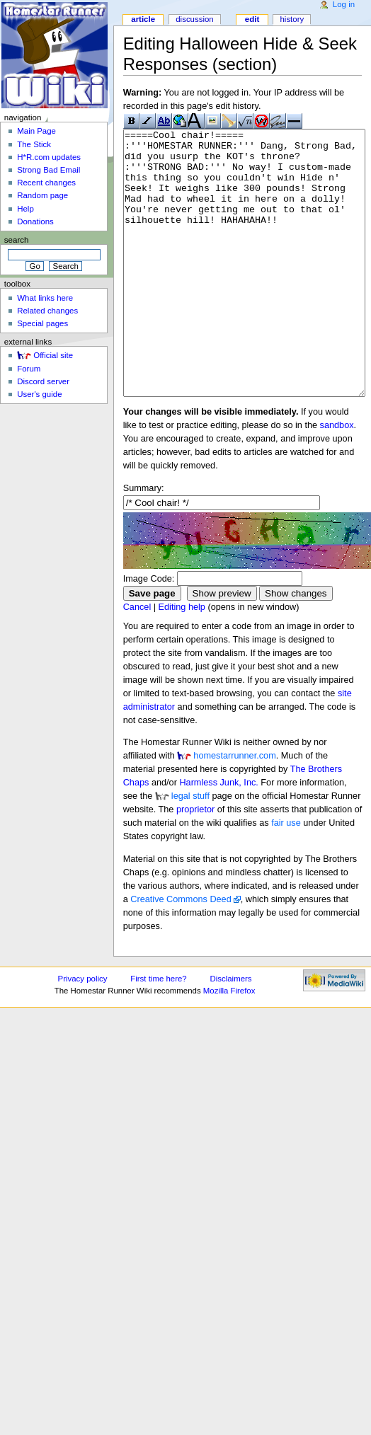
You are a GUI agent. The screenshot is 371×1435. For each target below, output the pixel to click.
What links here (45, 298)
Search (16, 240)
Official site (53, 355)
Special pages (42, 323)
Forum (28, 368)
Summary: (143, 541)
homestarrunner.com (234, 809)
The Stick (34, 144)
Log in (344, 4)
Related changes (47, 310)
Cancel (137, 660)
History (292, 19)
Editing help (182, 660)
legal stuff (190, 849)
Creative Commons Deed (180, 952)
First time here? (158, 1031)
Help (25, 208)
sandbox (337, 478)
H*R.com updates (49, 157)
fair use (286, 876)
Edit (252, 19)
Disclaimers (231, 1031)
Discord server (43, 381)
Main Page (36, 131)
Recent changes (46, 182)
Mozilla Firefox (229, 1043)
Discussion (194, 19)
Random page (42, 195)
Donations (35, 221)
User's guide (39, 394)
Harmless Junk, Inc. (218, 836)
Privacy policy (83, 1031)
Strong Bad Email (48, 170)
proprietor (195, 863)
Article (143, 19)
